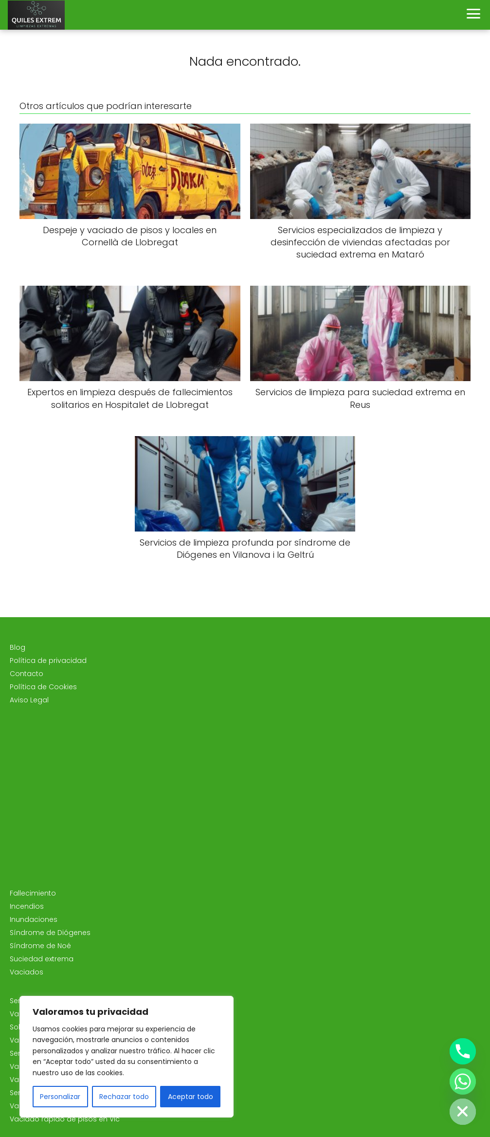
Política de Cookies (43, 687)
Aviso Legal (29, 700)
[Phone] (463, 1051)
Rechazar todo (124, 1096)
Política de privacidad (48, 660)
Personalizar (60, 1096)
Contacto (26, 674)
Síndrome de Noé (40, 946)
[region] (126, 1057)
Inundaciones (33, 919)
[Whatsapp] (463, 1081)
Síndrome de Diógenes (50, 932)
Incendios (27, 906)
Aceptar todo (190, 1096)
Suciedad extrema (41, 959)
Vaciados (26, 972)
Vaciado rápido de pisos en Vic (65, 1119)
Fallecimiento (33, 893)
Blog (17, 647)
